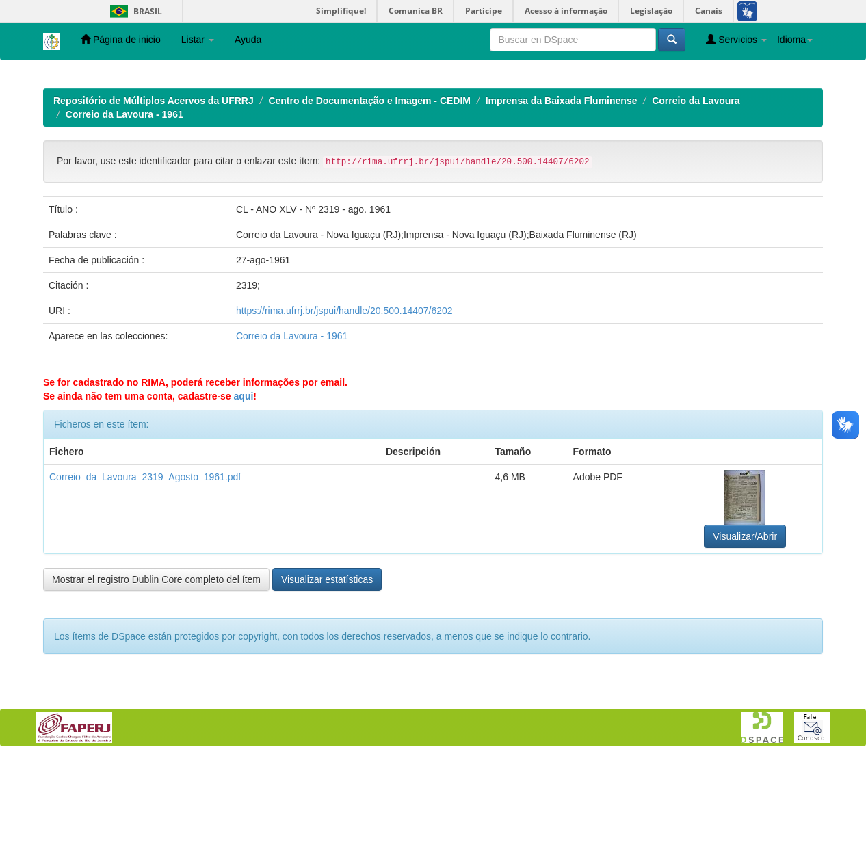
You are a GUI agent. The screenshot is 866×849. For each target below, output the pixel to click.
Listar (197, 39)
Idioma (795, 39)
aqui (244, 485)
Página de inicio (121, 39)
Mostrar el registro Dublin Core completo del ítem (156, 668)
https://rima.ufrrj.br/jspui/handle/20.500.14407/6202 (344, 399)
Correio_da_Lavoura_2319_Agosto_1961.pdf (145, 565)
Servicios (736, 39)
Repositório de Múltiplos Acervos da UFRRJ (153, 189)
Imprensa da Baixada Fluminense (562, 189)
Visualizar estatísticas (327, 668)
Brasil (133, 11)
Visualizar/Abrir (745, 625)
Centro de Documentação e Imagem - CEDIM (369, 189)
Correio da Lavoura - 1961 (124, 203)
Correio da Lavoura (695, 189)
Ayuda (248, 39)
